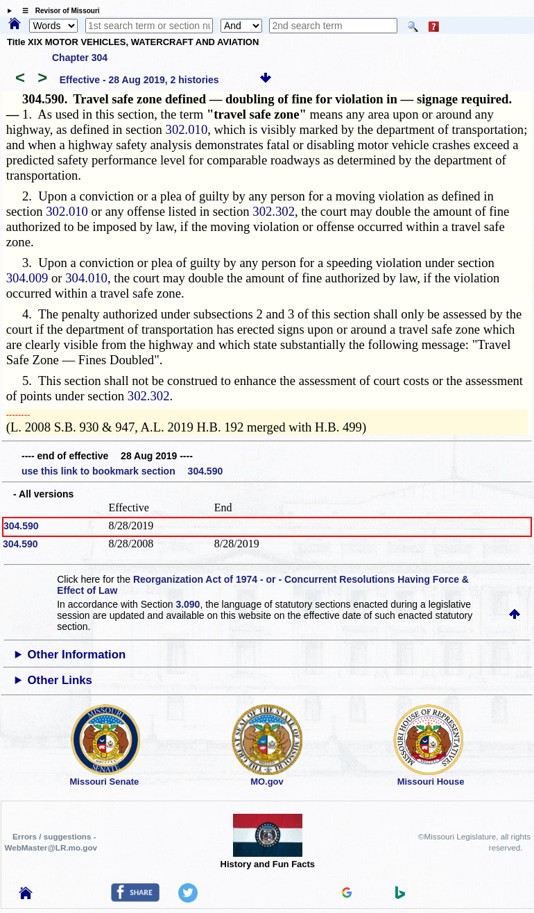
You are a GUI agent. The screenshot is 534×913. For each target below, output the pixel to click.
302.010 (187, 129)
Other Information (77, 654)
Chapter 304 (79, 57)
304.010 (86, 278)
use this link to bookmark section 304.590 (122, 471)
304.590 (21, 525)
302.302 (273, 211)
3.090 (187, 604)
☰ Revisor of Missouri (57, 11)
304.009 (27, 278)
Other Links (60, 680)
